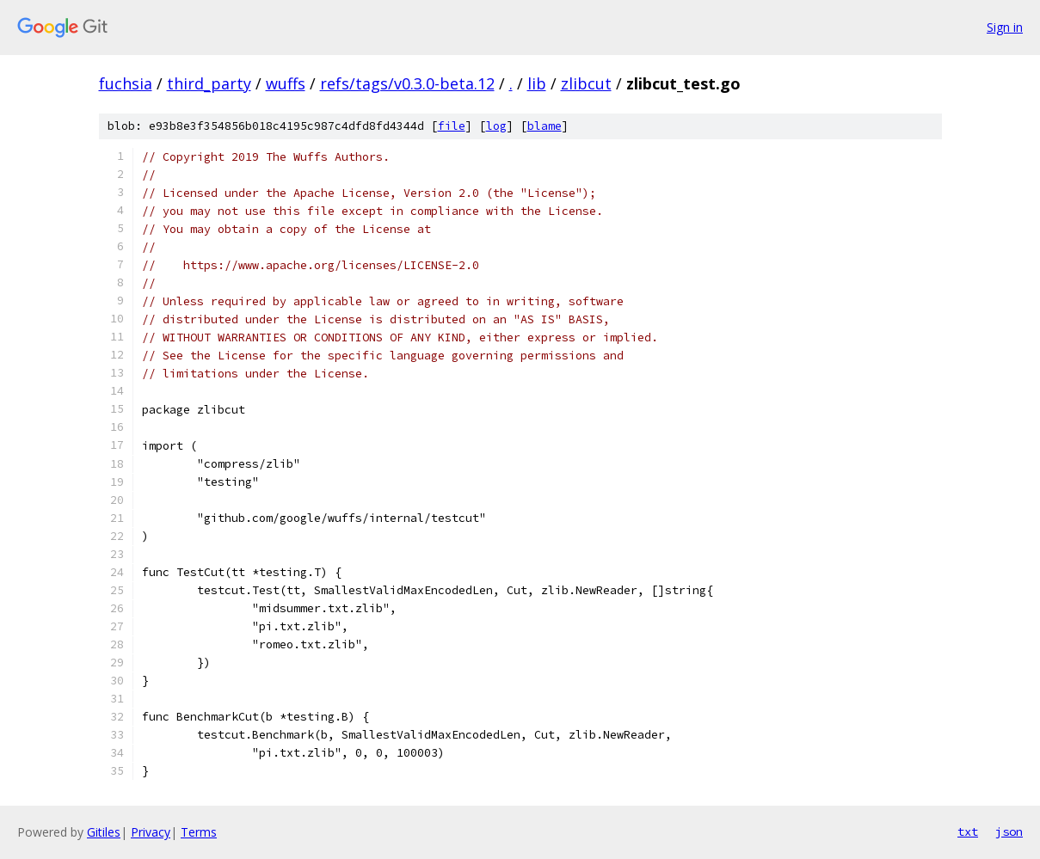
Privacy (150, 832)
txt (967, 831)
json (1009, 831)
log (496, 126)
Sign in (1005, 27)
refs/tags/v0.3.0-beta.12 (407, 83)
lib (536, 83)
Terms (199, 832)
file (451, 126)
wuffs (285, 83)
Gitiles (103, 832)
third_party (209, 83)
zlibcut (586, 83)
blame (544, 126)
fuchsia (125, 83)
